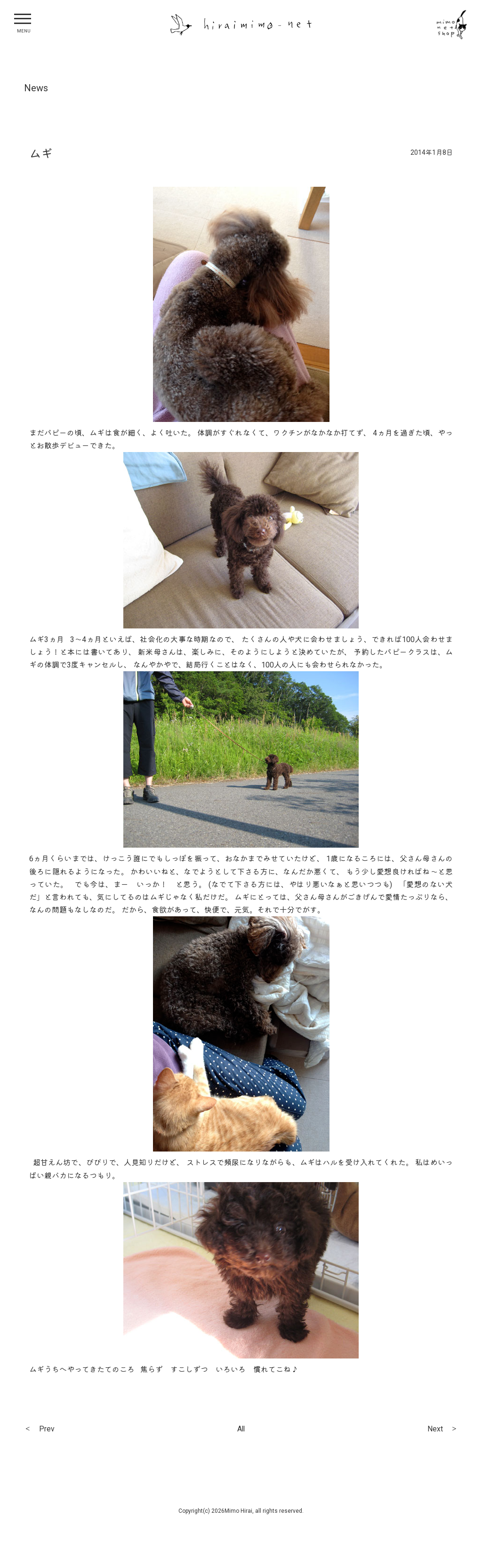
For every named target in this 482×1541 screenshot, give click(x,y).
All (240, 1430)
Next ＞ (440, 1430)
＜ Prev (41, 1430)
